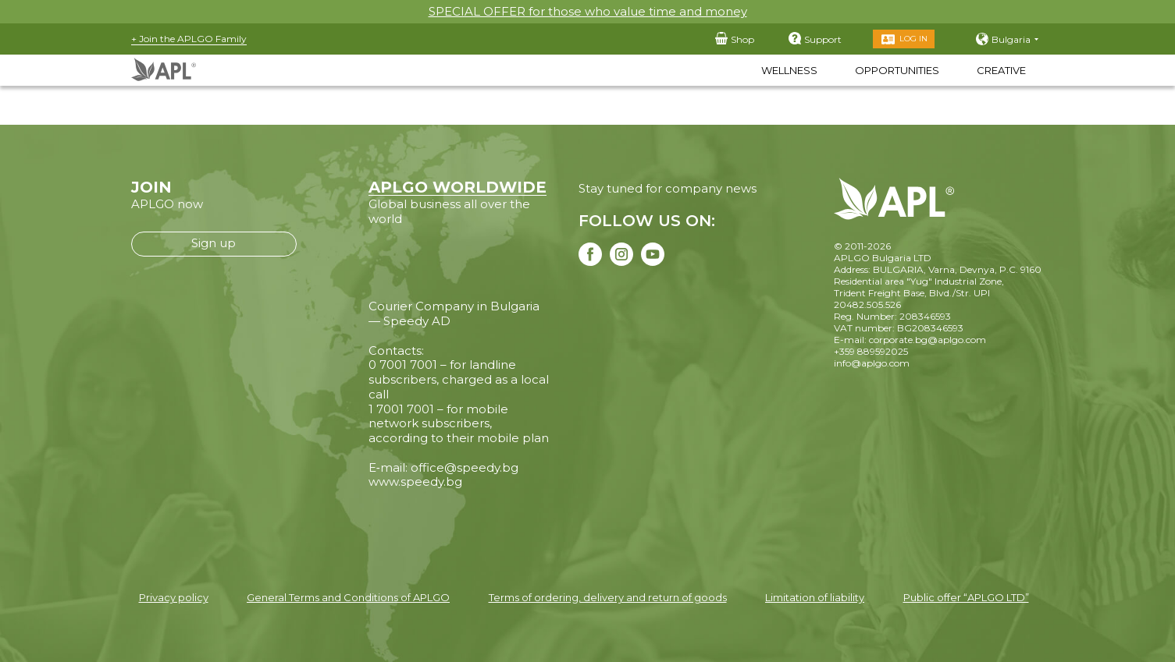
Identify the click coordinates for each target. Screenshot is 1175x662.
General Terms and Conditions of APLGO (348, 597)
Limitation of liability (814, 597)
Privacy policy (173, 597)
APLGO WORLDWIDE (458, 187)
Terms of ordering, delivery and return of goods (608, 597)
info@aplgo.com (872, 363)
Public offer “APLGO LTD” (966, 597)
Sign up (213, 242)
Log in (913, 39)
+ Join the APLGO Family (189, 38)
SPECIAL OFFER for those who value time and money (588, 11)
